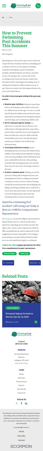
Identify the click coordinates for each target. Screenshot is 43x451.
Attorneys (21, 378)
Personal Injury (9, 253)
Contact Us (21, 393)
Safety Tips (24, 253)
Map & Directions (21, 363)
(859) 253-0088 (21, 344)
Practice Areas (21, 381)
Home (21, 374)
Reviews (21, 385)
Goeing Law (8, 219)
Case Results (21, 389)
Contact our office (9, 245)
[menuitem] (21, 431)
